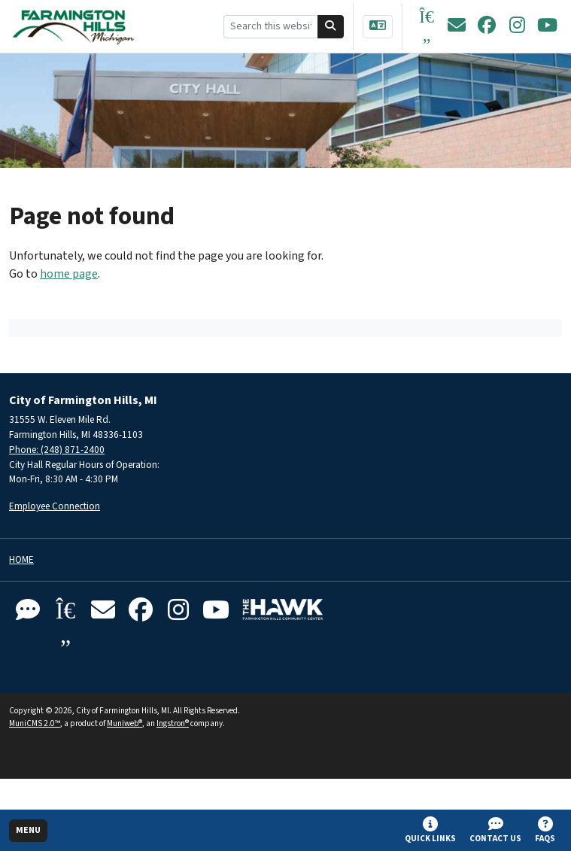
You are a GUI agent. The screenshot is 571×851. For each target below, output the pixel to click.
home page (69, 274)
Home (21, 560)
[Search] (331, 26)
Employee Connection (54, 506)
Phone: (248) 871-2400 (57, 449)
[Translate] (378, 26)
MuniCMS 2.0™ (34, 723)
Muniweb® (124, 723)
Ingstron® (172, 723)
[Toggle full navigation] (28, 830)
